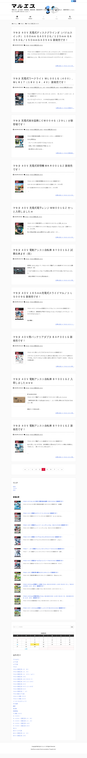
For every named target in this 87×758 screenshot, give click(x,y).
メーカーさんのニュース (20, 705)
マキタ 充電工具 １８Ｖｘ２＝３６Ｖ (23, 686)
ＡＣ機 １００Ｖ (17, 718)
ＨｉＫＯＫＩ (16, 720)
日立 (14, 494)
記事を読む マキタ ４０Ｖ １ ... (65, 328)
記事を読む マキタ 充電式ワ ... (65, 109)
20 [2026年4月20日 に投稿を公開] (17, 649)
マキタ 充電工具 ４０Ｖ (36, 45)
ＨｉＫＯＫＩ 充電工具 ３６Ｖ (21, 730)
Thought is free (52, 753)
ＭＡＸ (15, 732)
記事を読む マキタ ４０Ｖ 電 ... (65, 284)
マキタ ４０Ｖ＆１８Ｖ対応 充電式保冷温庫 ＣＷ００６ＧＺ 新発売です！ (43, 506)
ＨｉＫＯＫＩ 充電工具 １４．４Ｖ (22, 725)
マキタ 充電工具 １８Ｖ (52, 88)
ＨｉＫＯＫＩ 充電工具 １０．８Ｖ (22, 723)
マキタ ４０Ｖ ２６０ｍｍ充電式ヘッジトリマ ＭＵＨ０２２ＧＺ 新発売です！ (44, 612)
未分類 (15, 713)
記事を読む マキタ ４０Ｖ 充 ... (65, 66)
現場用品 (15, 715)
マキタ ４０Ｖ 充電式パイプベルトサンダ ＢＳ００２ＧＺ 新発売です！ (43, 541)
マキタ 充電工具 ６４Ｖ (19, 693)
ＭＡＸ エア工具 (17, 735)
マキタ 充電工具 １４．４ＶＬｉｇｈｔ (24, 678)
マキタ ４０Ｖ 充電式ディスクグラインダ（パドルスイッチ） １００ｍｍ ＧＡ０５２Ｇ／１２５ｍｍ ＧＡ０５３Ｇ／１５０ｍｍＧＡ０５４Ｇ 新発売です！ (42, 36)
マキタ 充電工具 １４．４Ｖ (37, 88)
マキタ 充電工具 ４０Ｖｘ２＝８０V (23, 691)
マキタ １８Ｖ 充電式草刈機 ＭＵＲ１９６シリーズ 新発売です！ (41, 577)
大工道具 (15, 708)
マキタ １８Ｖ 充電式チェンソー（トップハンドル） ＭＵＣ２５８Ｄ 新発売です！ (46, 529)
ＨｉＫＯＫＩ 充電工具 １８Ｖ (21, 728)
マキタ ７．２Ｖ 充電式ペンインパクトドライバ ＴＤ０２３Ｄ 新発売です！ (44, 553)
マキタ (27, 45)
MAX (14, 491)
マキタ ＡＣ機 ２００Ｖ (19, 703)
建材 (14, 710)
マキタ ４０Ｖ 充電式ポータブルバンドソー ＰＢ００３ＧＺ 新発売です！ (43, 565)
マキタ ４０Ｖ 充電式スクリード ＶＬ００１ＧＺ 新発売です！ (40, 517)
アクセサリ (16, 664)
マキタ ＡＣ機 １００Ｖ (19, 700)
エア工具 (15, 666)
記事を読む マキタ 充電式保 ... (65, 155)
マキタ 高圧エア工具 (18, 698)
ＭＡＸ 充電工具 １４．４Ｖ (20, 737)
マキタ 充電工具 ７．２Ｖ (20, 696)
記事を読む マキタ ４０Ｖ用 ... (65, 371)
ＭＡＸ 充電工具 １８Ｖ (19, 740)
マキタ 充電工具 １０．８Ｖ (20, 673)
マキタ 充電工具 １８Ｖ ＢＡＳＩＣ (23, 683)
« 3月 (26, 653)
